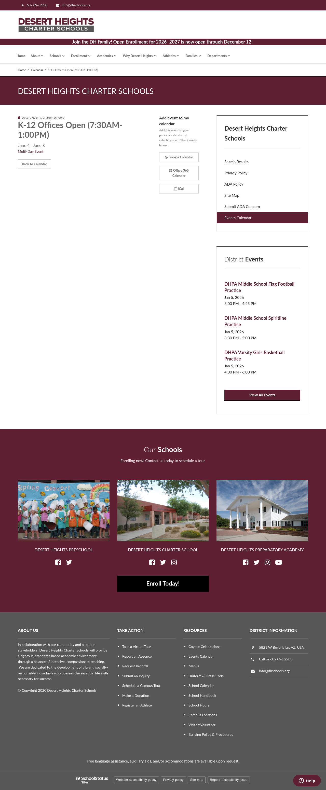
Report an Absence (137, 656)
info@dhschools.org (76, 5)
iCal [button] (179, 189)
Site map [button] (196, 780)
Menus (193, 666)
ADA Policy (233, 184)
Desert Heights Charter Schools (256, 133)
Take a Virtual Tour (136, 646)
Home (22, 70)
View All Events (262, 395)
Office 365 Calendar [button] (179, 173)
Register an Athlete (137, 705)
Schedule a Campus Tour (141, 685)
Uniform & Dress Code (206, 676)
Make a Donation (135, 695)
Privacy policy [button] (173, 780)
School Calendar (201, 685)
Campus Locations (202, 715)
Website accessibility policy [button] (136, 780)
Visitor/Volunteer (201, 725)
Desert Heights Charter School (163, 549)
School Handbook (202, 695)
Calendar (37, 70)
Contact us (154, 460)
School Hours (198, 705)
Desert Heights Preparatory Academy (262, 549)
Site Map (231, 195)
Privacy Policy (235, 173)
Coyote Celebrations (204, 646)
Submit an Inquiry (136, 676)
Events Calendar (237, 217)
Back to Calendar (34, 164)
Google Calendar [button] (179, 157)
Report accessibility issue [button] (229, 780)
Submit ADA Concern (242, 206)
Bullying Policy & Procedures (210, 734)
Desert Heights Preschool (64, 549)
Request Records (135, 666)
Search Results (236, 161)
